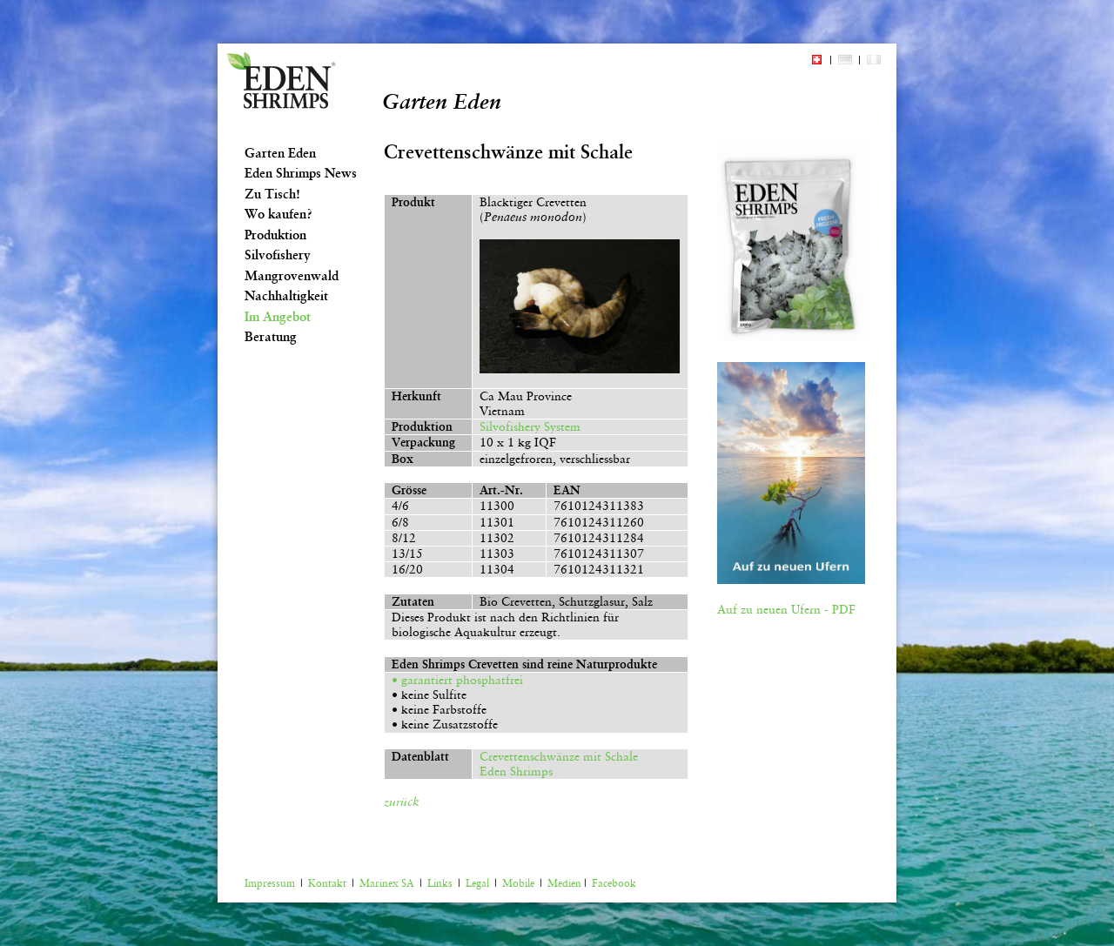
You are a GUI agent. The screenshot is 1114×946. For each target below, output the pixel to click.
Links (440, 883)
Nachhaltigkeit (286, 296)
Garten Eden (280, 153)
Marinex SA (386, 883)
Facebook (614, 883)
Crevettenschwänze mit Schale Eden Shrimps (555, 763)
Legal (477, 883)
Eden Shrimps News (301, 173)
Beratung (271, 337)
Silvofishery (278, 255)
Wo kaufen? (278, 214)
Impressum (270, 883)
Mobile (518, 883)
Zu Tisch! (272, 194)
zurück (401, 801)
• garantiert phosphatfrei (457, 680)
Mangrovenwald (292, 276)
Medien (564, 883)
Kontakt (327, 883)
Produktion (275, 235)
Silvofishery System (530, 426)
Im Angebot (278, 317)
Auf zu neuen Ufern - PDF (786, 609)
